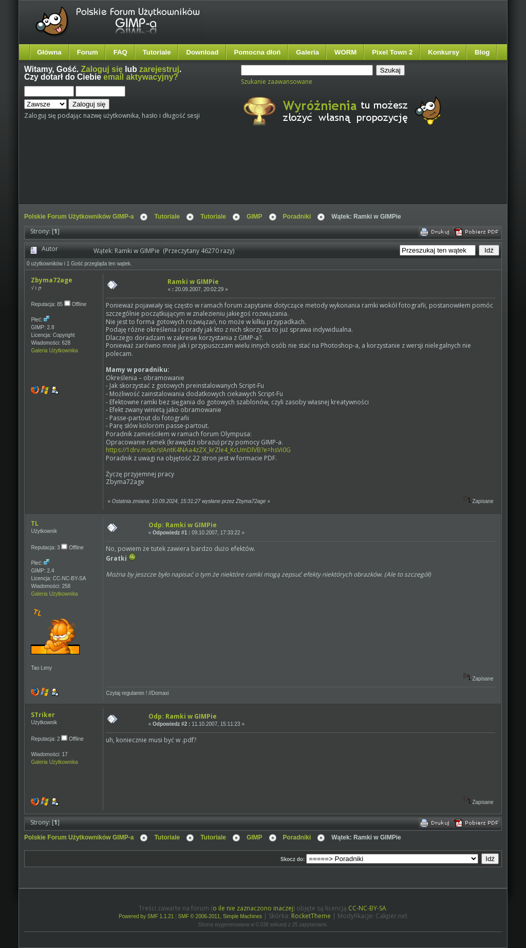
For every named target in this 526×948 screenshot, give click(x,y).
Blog (482, 52)
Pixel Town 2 (392, 52)
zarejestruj (159, 69)
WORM (345, 52)
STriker (43, 714)
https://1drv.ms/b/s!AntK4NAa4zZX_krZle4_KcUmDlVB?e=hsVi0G (198, 449)
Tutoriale (157, 52)
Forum (87, 52)
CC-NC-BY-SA (367, 908)
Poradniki (297, 216)
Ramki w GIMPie (193, 281)
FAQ (120, 52)
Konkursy (443, 52)
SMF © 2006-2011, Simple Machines (220, 916)
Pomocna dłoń (257, 52)
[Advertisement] (216, 174)
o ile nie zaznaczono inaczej (253, 908)
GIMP (254, 216)
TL (35, 523)
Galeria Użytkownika (54, 350)
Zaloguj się (102, 69)
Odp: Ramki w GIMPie (182, 525)
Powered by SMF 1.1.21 (146, 916)
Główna (49, 52)
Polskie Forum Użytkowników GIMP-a (79, 216)
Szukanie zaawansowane (276, 81)
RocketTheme (311, 915)
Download (202, 52)
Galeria (307, 52)
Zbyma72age (51, 280)
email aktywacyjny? (140, 77)
